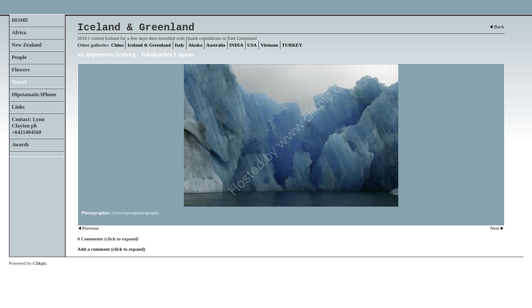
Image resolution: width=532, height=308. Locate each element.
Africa (19, 33)
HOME (20, 20)
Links (18, 107)
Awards (20, 145)
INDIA (236, 44)
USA (252, 44)
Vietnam (269, 44)
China (117, 44)
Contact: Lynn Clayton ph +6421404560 (28, 125)
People (19, 57)
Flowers (21, 70)
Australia (215, 44)
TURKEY (292, 44)
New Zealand (27, 45)
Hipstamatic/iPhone (34, 95)
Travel (19, 82)
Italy (179, 44)
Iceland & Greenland (149, 44)
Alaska (195, 44)
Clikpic (40, 263)
